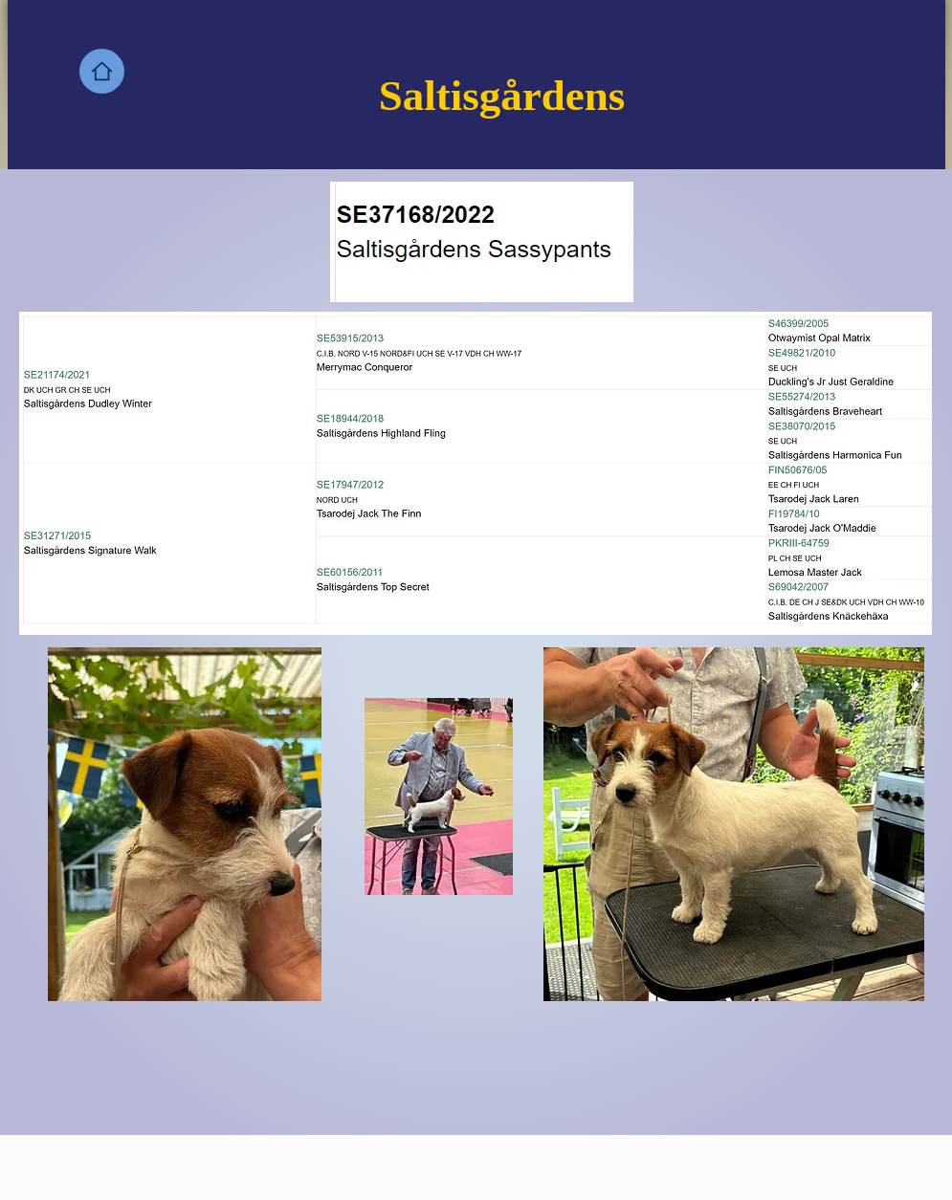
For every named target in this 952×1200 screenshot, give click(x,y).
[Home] (101, 71)
